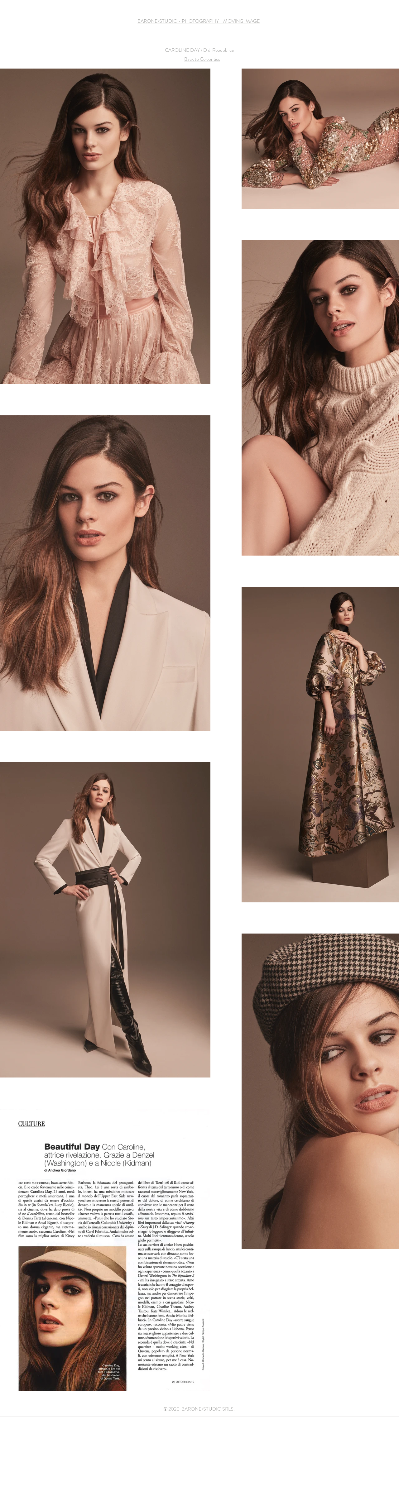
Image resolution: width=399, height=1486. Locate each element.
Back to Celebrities (202, 59)
